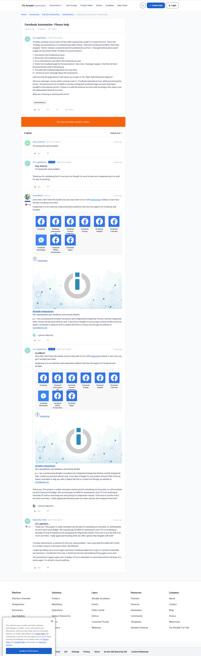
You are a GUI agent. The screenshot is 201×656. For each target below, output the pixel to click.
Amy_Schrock (39, 141)
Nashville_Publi (40, 519)
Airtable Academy (101, 598)
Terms (97, 651)
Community (34, 14)
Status (172, 615)
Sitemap (75, 651)
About (172, 598)
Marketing (57, 604)
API (65, 651)
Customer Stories (100, 621)
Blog (171, 610)
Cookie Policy (40, 645)
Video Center (98, 610)
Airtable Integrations (43, 311)
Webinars (96, 627)
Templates (136, 621)
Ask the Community (50, 14)
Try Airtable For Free (179, 627)
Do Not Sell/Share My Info (115, 651)
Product (56, 598)
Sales (54, 621)
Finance (56, 627)
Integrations (18, 604)
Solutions (56, 592)
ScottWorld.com (40, 327)
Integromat (96, 199)
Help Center (122, 5)
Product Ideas (86, 5)
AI (13, 621)
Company (174, 592)
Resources (136, 592)
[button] (156, 5)
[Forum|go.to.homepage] (33, 5)
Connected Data (20, 627)
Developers (136, 610)
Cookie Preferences (140, 651)
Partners (135, 598)
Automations (68, 14)
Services (135, 604)
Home (23, 14)
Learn (94, 592)
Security (56, 651)
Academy (110, 5)
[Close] (52, 632)
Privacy (86, 651)
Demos (95, 615)
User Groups (71, 5)
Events (99, 5)
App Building (18, 615)
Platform (16, 592)
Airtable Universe (139, 627)
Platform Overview (21, 598)
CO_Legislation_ (40, 37)
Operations (57, 610)
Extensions (17, 610)
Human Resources (61, 615)
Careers (173, 604)
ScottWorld (38, 195)
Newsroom (174, 621)
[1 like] (43, 335)
